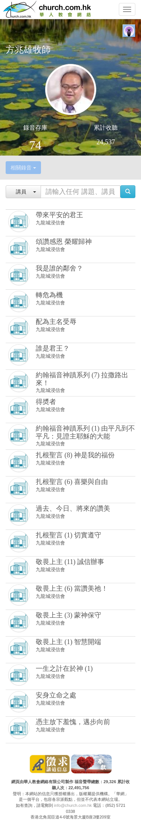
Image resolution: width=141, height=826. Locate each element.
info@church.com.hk (73, 805)
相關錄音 (23, 168)
